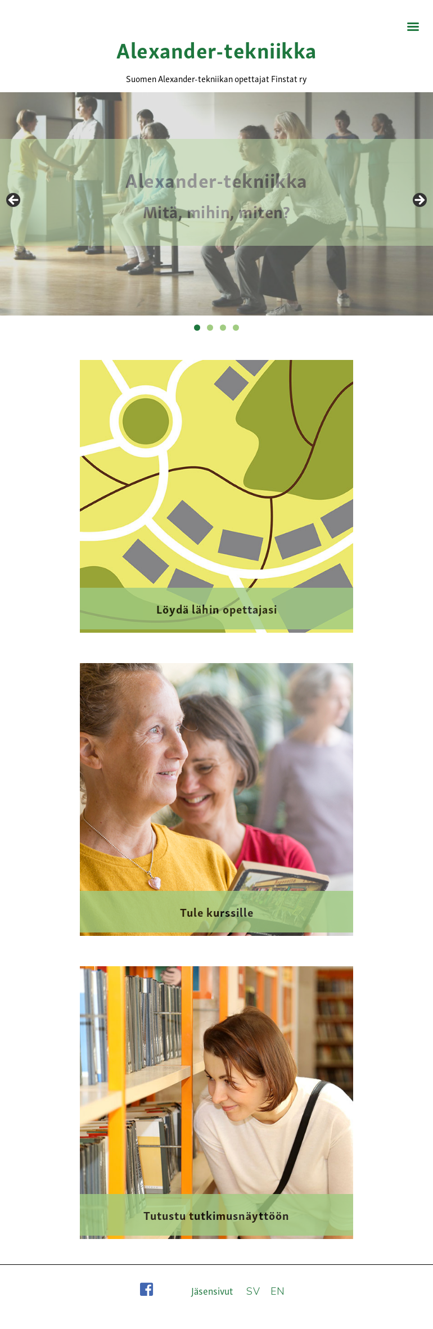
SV (253, 1291)
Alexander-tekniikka (216, 48)
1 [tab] (197, 328)
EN (277, 1291)
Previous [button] (14, 200)
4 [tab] (236, 328)
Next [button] (419, 200)
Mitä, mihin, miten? (217, 210)
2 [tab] (210, 328)
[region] (216, 204)
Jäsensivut (212, 1290)
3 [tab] (223, 328)
